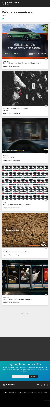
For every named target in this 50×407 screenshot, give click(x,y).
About (25, 392)
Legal (35, 392)
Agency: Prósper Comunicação (11, 66)
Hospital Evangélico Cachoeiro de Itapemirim (15, 108)
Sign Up (33, 376)
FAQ (16, 392)
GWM (4, 203)
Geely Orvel (6, 61)
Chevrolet (6, 155)
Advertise (30, 392)
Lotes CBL (6, 250)
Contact (20, 392)
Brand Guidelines (42, 392)
